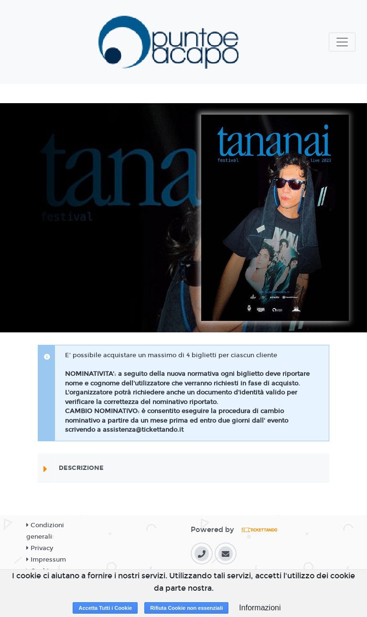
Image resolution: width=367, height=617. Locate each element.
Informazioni (260, 608)
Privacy (39, 548)
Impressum (46, 560)
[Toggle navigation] (342, 42)
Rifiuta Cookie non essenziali (186, 608)
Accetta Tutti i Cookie (105, 608)
